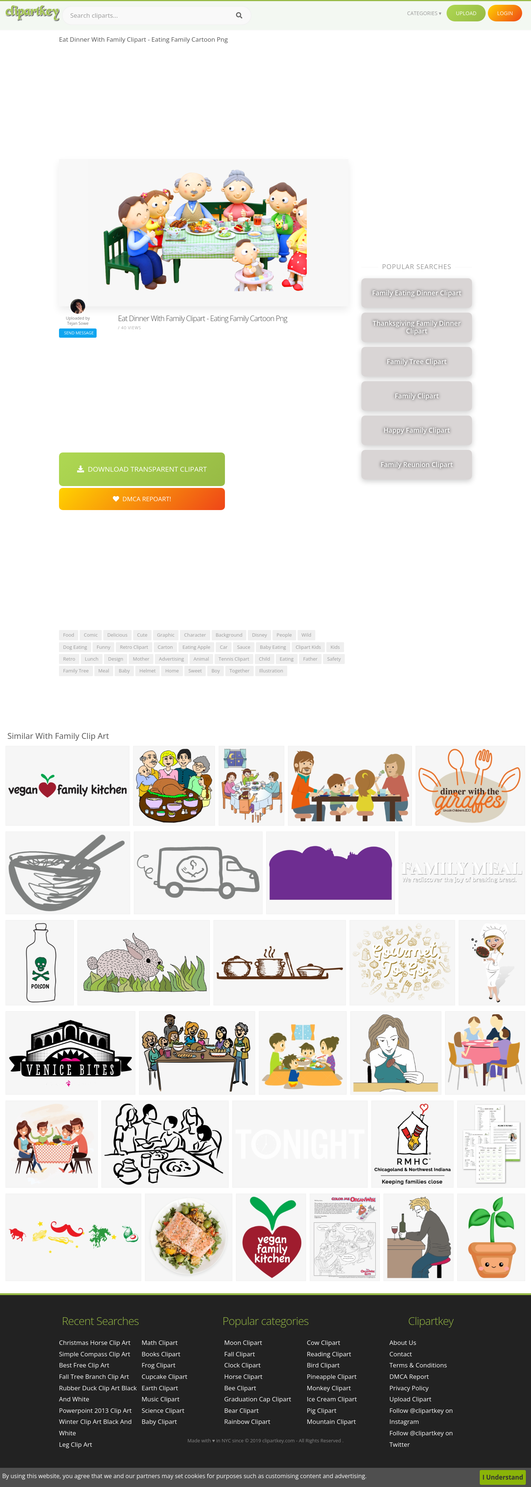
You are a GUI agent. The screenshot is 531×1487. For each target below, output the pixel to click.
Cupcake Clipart (164, 1376)
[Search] (239, 15)
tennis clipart (234, 658)
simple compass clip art (94, 1354)
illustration (271, 670)
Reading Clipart (329, 1354)
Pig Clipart (321, 1410)
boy (215, 670)
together (239, 670)
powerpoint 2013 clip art (95, 1410)
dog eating (75, 647)
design (115, 658)
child (264, 658)
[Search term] (156, 15)
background (229, 634)
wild (307, 634)
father (310, 658)
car (224, 647)
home (172, 670)
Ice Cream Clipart (332, 1399)
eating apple (196, 647)
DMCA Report (409, 1376)
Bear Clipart (241, 1410)
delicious (117, 634)
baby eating (273, 647)
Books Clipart (161, 1354)
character (195, 634)
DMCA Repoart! (142, 499)
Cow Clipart (323, 1342)
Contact (400, 1354)
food (68, 634)
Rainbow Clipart (247, 1421)
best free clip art (84, 1365)
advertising (171, 658)
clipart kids (308, 647)
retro (69, 658)
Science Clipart (163, 1410)
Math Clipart (160, 1342)
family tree (76, 670)
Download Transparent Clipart (142, 469)
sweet (195, 670)
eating (287, 658)
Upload (466, 13)
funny (103, 647)
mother (141, 658)
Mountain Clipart (331, 1421)
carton (165, 647)
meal (104, 670)
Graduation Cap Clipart (257, 1399)
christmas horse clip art (95, 1342)
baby (124, 670)
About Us (402, 1342)
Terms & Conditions (418, 1365)
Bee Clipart (240, 1388)
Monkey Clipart (329, 1388)
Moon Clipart (243, 1342)
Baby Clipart (159, 1421)
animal (201, 658)
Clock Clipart (242, 1365)
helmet (147, 670)
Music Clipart (161, 1399)
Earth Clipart (160, 1388)
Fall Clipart (239, 1354)
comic (91, 634)
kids (335, 647)
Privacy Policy (408, 1388)
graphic (165, 634)
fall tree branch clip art (94, 1376)
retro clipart (134, 647)
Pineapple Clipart (332, 1376)
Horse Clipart (243, 1376)
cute (142, 634)
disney (259, 634)
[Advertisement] (203, 103)
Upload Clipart (410, 1399)
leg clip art (75, 1444)
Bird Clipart (323, 1365)
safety (334, 658)
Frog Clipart (159, 1365)
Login (505, 13)
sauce (243, 647)
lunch (91, 658)
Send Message (78, 332)
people (284, 634)
